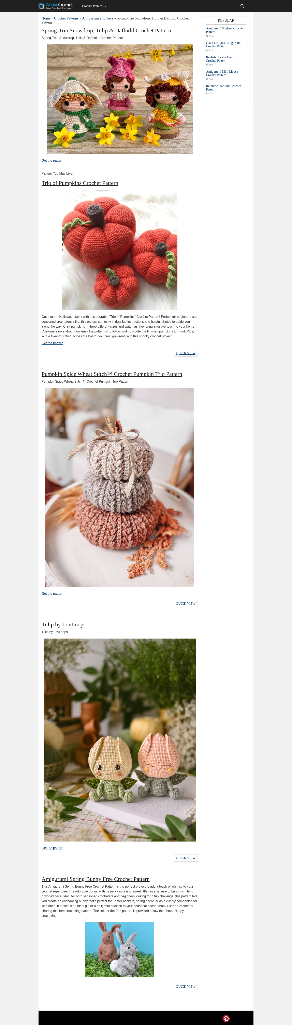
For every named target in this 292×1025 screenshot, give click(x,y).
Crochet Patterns (92, 6)
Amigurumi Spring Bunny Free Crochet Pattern (96, 877)
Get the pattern (52, 160)
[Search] (242, 6)
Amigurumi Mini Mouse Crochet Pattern (222, 73)
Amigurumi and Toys (97, 18)
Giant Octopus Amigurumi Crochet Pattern (223, 44)
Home (46, 18)
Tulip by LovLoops (64, 623)
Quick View (185, 353)
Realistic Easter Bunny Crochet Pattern (221, 58)
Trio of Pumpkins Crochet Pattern (80, 183)
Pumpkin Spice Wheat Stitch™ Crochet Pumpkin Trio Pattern (112, 373)
